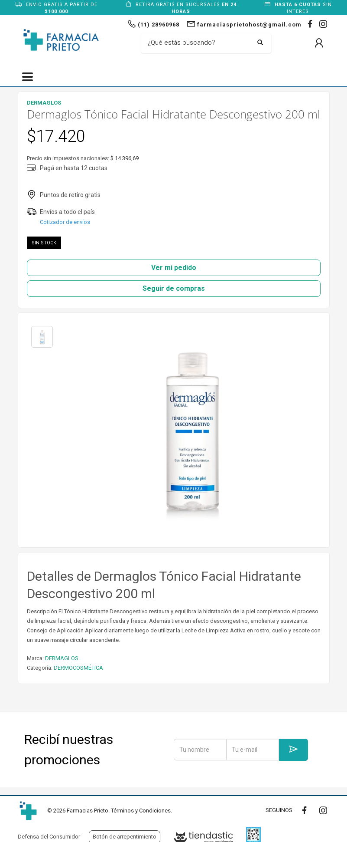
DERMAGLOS (61, 658)
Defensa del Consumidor (49, 836)
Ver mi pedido (173, 267)
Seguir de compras (174, 288)
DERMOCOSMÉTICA (78, 667)
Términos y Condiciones (141, 810)
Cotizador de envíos (65, 222)
